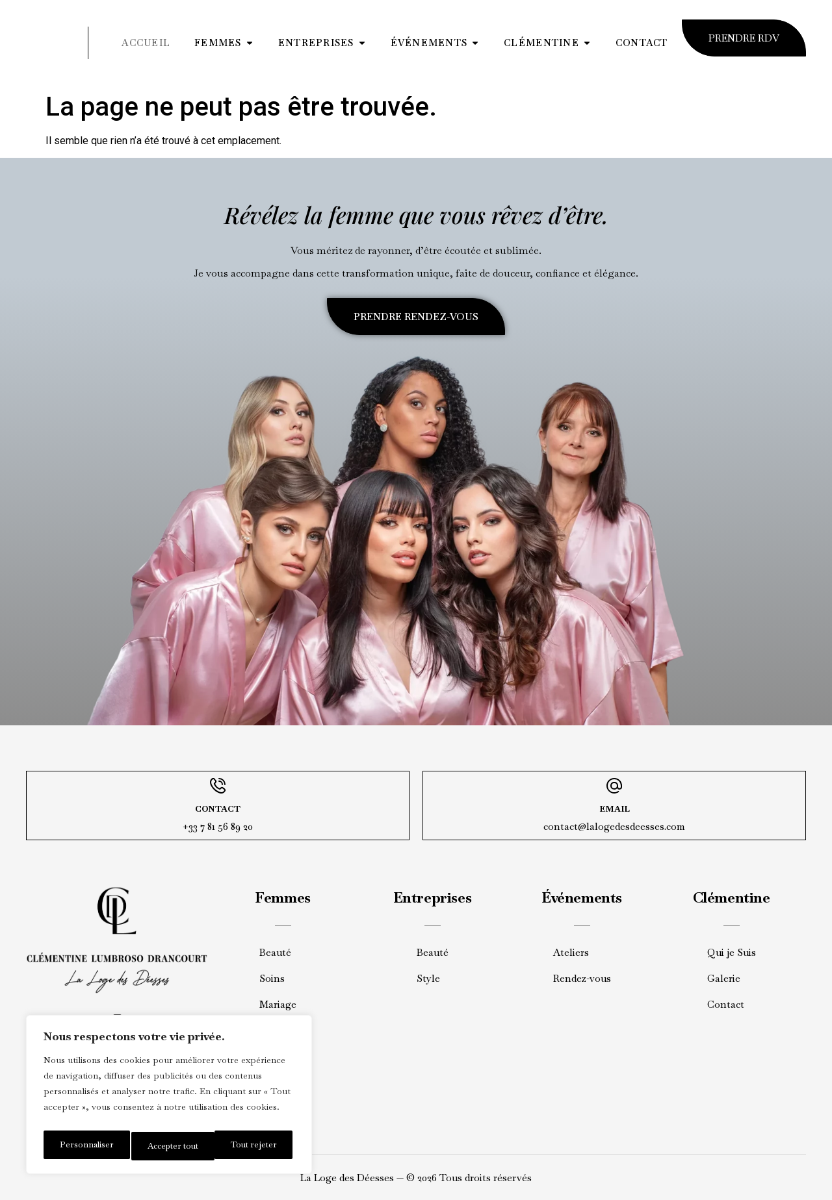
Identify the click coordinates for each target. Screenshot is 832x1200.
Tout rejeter (168, 1146)
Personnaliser (84, 1146)
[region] (169, 1098)
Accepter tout (252, 1146)
